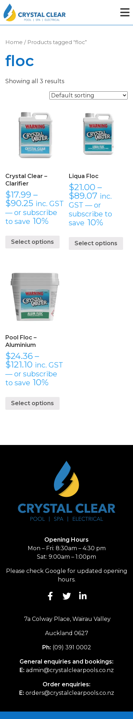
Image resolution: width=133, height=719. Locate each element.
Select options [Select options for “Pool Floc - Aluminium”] (32, 403)
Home (14, 42)
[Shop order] (88, 95)
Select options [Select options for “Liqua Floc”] (95, 243)
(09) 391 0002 (71, 647)
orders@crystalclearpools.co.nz (70, 693)
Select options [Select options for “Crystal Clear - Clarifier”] (32, 241)
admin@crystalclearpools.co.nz (70, 670)
